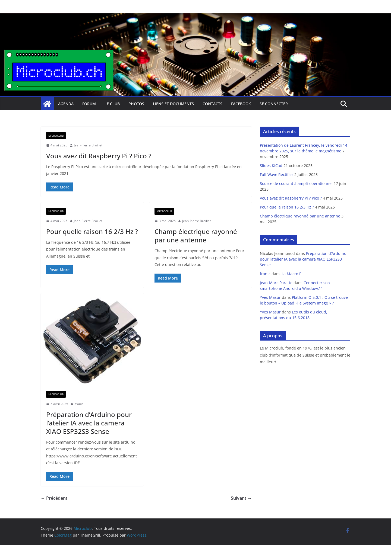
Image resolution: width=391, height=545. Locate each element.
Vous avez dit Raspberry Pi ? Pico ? (99, 155)
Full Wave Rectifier (276, 174)
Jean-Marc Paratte (276, 282)
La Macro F (291, 273)
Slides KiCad (271, 165)
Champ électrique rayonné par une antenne (195, 235)
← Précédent (54, 498)
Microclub (56, 135)
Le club (112, 103)
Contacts (212, 103)
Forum (89, 103)
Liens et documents (173, 103)
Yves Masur (270, 297)
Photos (136, 103)
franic (79, 404)
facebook (241, 103)
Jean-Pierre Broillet (88, 145)
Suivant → (241, 498)
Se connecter (274, 103)
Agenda (66, 103)
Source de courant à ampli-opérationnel (296, 183)
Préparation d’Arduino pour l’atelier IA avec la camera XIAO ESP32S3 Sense (89, 423)
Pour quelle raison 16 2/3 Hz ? (92, 231)
